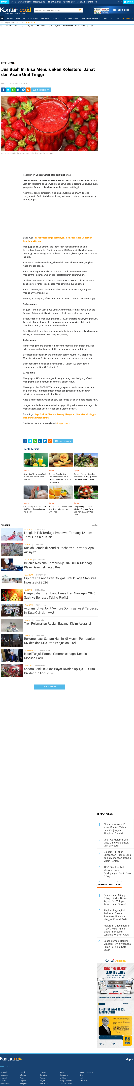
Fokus (22, 1078)
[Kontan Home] (2, 18)
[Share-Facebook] (3, 90)
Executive (43, 1075)
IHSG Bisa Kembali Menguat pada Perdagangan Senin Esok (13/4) (117, 872)
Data (117, 18)
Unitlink (63, 1078)
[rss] (28, 90)
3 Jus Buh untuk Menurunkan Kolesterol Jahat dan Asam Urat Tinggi (60, 509)
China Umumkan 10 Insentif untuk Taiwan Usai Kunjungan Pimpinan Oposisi (115, 829)
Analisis (43, 1072)
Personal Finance (91, 18)
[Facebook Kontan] (127, 1060)
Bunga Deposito (66, 1081)
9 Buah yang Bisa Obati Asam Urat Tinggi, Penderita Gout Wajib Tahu (35, 509)
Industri (45, 18)
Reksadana (64, 1075)
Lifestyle (107, 18)
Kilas (81, 1075)
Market (62, 1072)
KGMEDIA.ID (80, 2)
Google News (63, 423)
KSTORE (13, 2)
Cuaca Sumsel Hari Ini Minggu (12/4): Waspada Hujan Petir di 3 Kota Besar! (117, 945)
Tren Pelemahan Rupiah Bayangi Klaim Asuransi (57, 623)
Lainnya (128, 18)
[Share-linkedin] (18, 90)
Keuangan (33, 18)
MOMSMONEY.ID (69, 2)
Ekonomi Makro (66, 1083)
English (22, 1072)
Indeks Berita (50, 687)
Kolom (42, 1078)
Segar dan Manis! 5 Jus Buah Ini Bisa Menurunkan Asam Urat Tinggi (35, 476)
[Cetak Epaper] (111, 13)
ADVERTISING (92, 2)
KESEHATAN (7, 63)
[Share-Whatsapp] (13, 90)
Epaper (4, 2)
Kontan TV (44, 1083)
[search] (56, 10)
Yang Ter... (24, 1083)
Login (119, 2)
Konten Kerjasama (87, 1072)
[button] (80, 10)
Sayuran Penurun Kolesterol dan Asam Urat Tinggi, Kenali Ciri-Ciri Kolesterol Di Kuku (85, 476)
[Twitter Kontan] (129, 1060)
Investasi (20, 18)
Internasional (72, 18)
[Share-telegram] (23, 90)
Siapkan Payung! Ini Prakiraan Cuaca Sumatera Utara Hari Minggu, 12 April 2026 (115, 915)
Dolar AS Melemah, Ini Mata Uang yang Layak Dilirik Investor (116, 842)
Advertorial (84, 1081)
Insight (27, 544)
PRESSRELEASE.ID (40, 2)
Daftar (130, 2)
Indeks (95, 525)
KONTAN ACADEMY (25, 2)
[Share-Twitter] (8, 90)
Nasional (57, 18)
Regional (23, 1081)
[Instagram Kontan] (133, 1060)
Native (82, 1078)
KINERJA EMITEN (54, 2)
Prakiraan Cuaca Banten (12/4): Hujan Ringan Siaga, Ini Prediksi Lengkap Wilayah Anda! (116, 930)
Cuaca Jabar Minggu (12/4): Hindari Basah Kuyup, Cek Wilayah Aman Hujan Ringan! (115, 900)
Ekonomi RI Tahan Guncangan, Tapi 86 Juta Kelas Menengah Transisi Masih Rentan (117, 856)
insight (9, 18)
